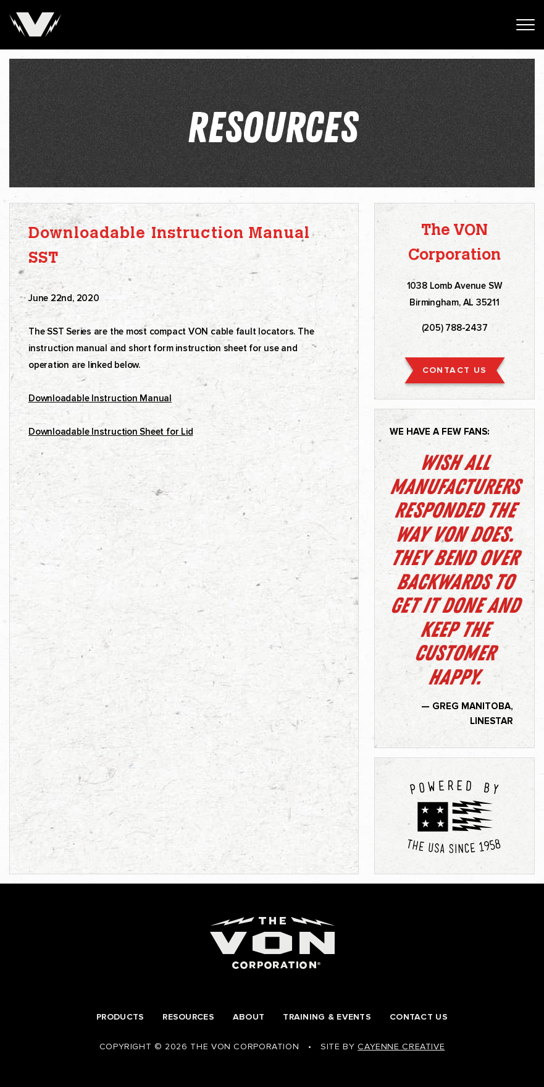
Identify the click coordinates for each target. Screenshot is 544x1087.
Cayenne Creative (401, 1046)
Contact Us (419, 1017)
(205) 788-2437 (455, 327)
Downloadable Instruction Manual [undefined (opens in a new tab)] (100, 398)
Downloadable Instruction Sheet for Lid (110, 431)
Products (120, 1017)
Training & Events (327, 1017)
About (248, 1017)
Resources (188, 1017)
